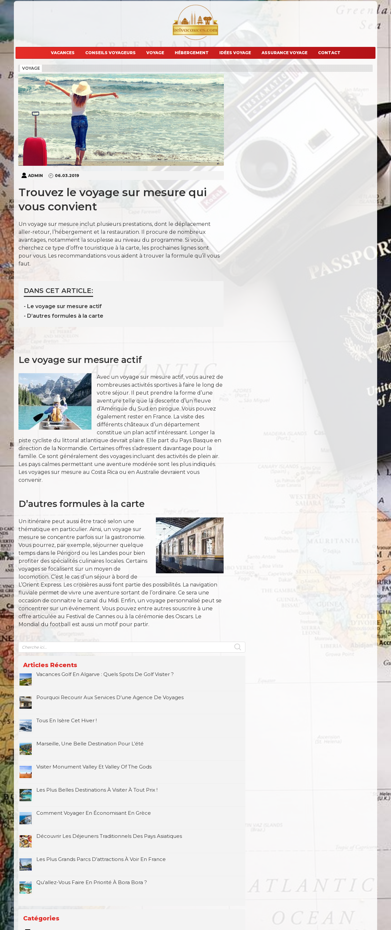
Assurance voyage (284, 58)
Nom (37, 792)
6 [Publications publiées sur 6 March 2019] (309, 477)
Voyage (155, 58)
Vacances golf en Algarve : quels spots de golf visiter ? (332, 110)
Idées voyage (235, 58)
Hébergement (192, 58)
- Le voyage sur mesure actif (62, 313)
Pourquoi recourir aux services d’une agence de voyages (330, 133)
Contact (329, 58)
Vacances (63, 58)
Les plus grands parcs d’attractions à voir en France (332, 295)
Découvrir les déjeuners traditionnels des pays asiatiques (332, 272)
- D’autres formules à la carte (62, 323)
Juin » (281, 526)
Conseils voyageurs (110, 58)
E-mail (39, 816)
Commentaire (47, 711)
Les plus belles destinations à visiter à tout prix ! (331, 226)
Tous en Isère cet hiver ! (321, 154)
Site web (41, 839)
